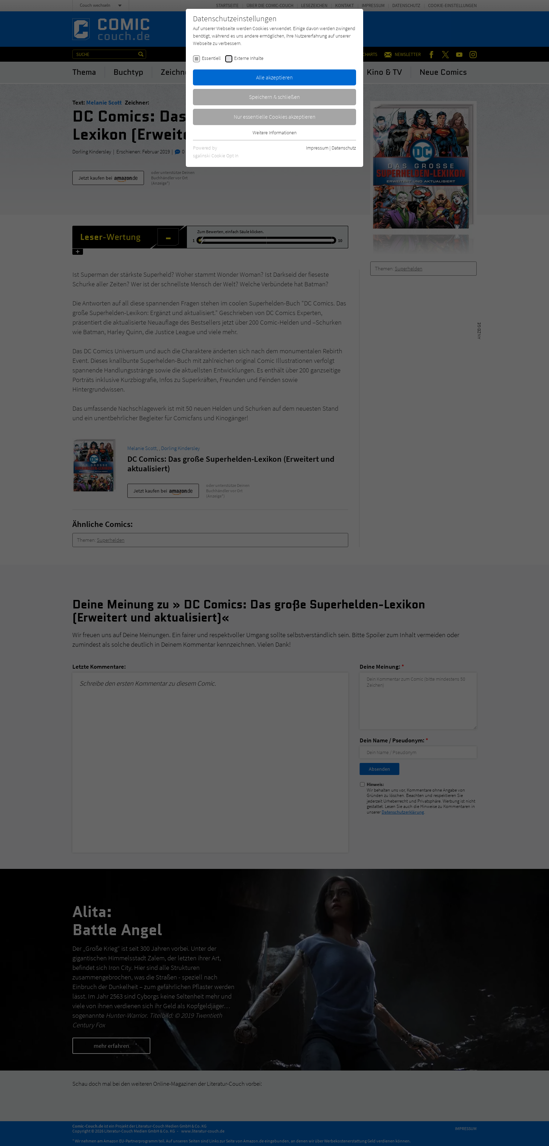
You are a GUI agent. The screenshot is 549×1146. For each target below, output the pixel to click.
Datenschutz (344, 148)
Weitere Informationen (274, 132)
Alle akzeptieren (274, 77)
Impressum (317, 148)
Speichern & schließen (274, 96)
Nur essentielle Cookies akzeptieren (275, 116)
